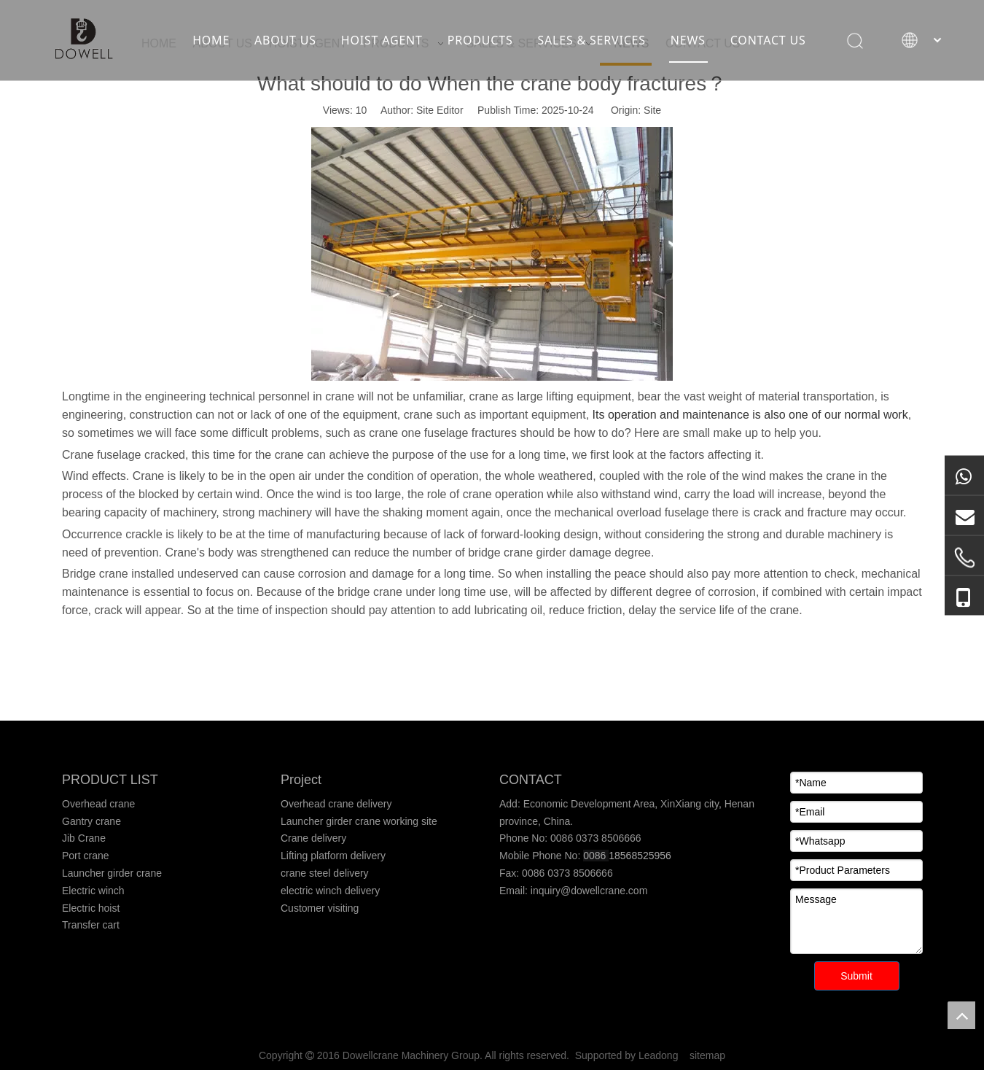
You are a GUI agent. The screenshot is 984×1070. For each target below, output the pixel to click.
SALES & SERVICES (591, 40)
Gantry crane (91, 821)
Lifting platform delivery (333, 855)
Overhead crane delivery (336, 804)
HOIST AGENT (382, 40)
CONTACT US (768, 40)
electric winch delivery (330, 890)
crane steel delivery (325, 873)
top (961, 1015)
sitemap (707, 1055)
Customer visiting (320, 908)
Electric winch (93, 890)
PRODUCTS (480, 40)
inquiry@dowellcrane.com (587, 890)
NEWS (688, 40)
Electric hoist (91, 908)
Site (652, 110)
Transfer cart (91, 925)
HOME (211, 40)
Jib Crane (84, 838)
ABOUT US (285, 40)
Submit (856, 976)
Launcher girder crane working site (359, 821)
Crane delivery (313, 838)
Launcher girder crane (112, 873)
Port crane (85, 855)
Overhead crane (98, 804)
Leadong (659, 1055)
